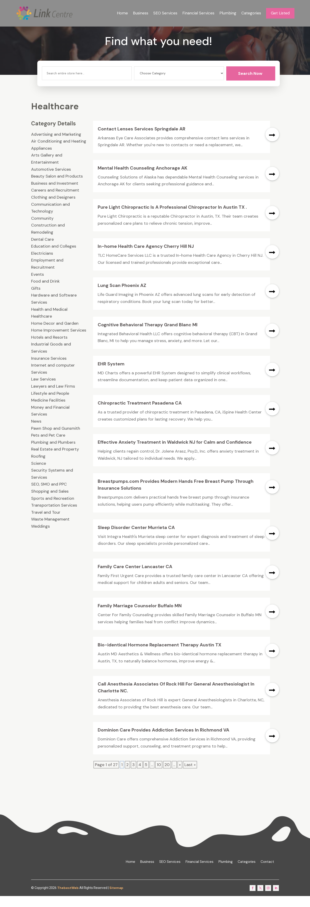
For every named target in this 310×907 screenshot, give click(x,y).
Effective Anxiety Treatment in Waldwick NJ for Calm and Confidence (175, 453)
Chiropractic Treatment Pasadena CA (140, 414)
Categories (251, 13)
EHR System (111, 375)
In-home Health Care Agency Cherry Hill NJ (146, 257)
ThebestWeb (68, 899)
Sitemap (116, 899)
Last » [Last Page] (190, 775)
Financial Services (198, 13)
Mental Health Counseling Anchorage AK (142, 179)
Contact (267, 873)
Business (140, 13)
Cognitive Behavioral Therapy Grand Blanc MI (147, 336)
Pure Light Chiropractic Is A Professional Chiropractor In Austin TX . (172, 218)
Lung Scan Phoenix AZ (122, 297)
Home (122, 13)
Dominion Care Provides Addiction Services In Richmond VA (163, 741)
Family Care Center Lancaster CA (135, 578)
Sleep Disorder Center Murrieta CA (136, 538)
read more (272, 145)
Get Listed (280, 13)
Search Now (250, 84)
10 (159, 775)
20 (167, 775)
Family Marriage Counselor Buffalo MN (140, 617)
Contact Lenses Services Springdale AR (141, 140)
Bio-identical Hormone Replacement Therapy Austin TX (159, 656)
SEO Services (165, 13)
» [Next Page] (180, 775)
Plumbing (227, 13)
